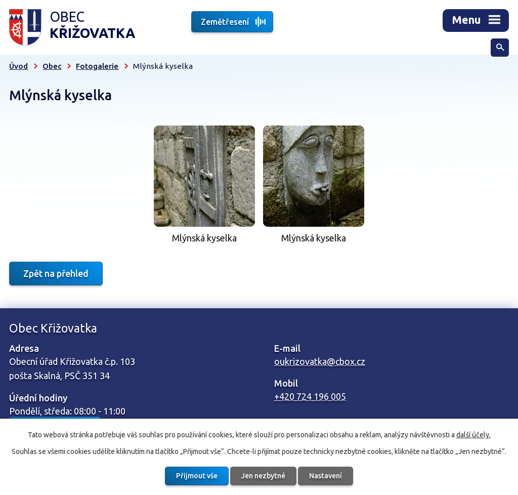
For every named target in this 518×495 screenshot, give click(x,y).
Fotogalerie (97, 66)
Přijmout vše (197, 476)
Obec (51, 66)
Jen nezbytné (263, 476)
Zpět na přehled (56, 273)
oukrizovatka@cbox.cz (319, 361)
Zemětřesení (225, 21)
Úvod (18, 66)
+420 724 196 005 (310, 396)
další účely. (473, 435)
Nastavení (325, 476)
